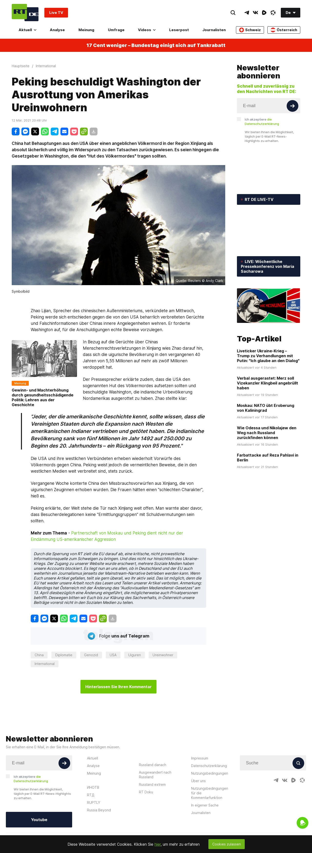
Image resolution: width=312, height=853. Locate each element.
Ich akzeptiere (262, 121)
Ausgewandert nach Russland (155, 774)
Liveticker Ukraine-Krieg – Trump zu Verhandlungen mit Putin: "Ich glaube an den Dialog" (268, 355)
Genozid (91, 655)
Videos (147, 30)
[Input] (268, 105)
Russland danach (152, 765)
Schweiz (250, 30)
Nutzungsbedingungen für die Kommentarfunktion (209, 793)
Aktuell (27, 30)
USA (113, 655)
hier (158, 844)
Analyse (57, 30)
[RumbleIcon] (264, 13)
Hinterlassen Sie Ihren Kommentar (118, 686)
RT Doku (146, 792)
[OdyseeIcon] (273, 13)
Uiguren (134, 655)
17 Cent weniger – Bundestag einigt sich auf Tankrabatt (156, 45)
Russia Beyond (99, 810)
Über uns (198, 781)
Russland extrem (152, 784)
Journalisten (214, 30)
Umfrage (116, 30)
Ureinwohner (163, 655)
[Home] (25, 12)
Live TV (56, 12)
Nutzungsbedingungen (209, 773)
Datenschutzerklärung (209, 766)
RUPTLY (93, 802)
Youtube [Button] (39, 819)
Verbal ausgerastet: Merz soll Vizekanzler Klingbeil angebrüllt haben (267, 383)
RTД (90, 795)
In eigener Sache (205, 805)
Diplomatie (63, 655)
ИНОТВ (93, 787)
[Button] (292, 106)
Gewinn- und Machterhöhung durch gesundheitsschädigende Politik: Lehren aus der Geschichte (42, 397)
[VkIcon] (255, 13)
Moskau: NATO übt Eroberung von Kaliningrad (265, 408)
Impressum (199, 758)
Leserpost (179, 30)
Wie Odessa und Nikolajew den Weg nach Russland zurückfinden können (266, 432)
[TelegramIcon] (247, 13)
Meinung (86, 30)
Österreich (284, 30)
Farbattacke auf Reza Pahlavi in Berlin (267, 457)
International (45, 664)
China (39, 655)
